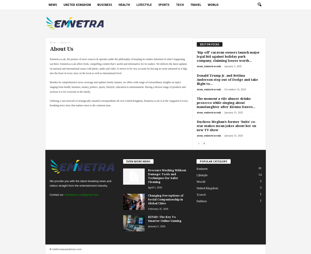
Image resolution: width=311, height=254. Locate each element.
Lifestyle (144, 4)
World (213, 4)
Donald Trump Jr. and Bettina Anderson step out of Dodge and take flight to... (227, 80)
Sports (164, 4)
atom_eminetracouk (209, 66)
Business (104, 4)
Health (124, 4)
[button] (259, 5)
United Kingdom (77, 4)
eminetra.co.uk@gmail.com (82, 194)
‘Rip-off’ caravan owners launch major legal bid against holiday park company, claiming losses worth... (228, 57)
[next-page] (204, 143)
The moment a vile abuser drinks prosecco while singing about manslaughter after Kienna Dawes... (226, 103)
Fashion (202, 201)
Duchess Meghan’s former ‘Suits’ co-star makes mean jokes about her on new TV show (226, 126)
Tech (180, 4)
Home (53, 42)
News (53, 4)
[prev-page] (199, 143)
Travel (195, 4)
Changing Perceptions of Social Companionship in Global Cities (165, 199)
